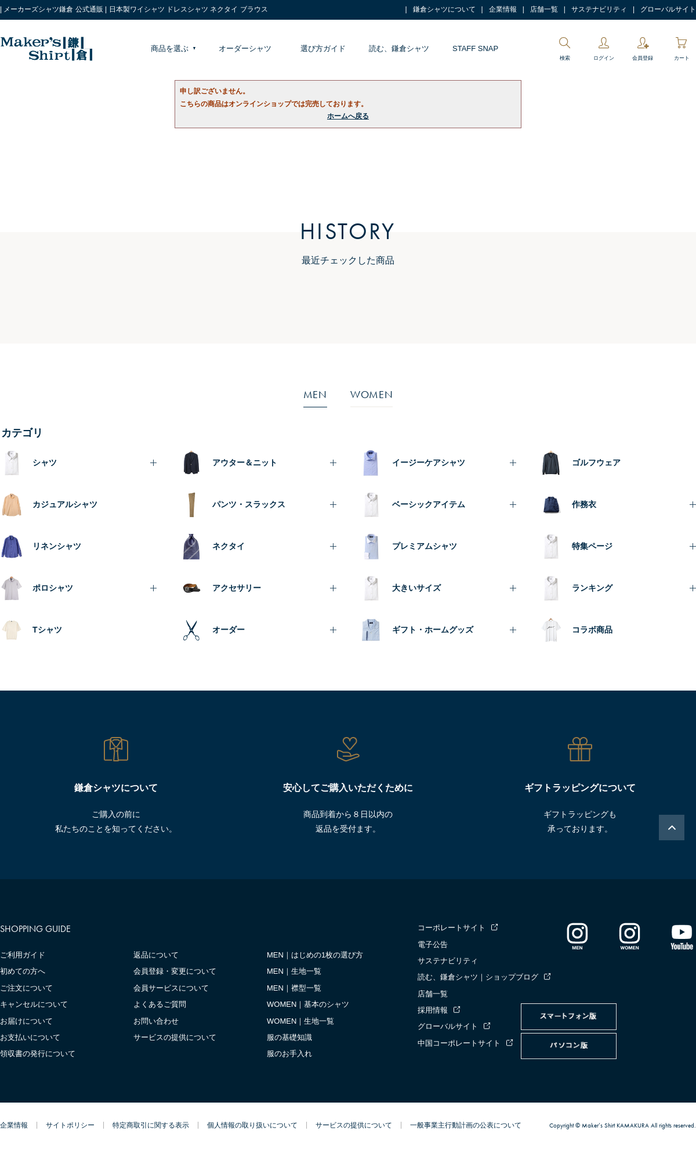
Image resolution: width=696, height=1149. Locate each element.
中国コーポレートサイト (459, 1043)
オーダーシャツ (245, 48)
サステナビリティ (599, 9)
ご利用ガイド (22, 955)
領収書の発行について (37, 1053)
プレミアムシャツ (424, 546)
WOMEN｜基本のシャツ (308, 1004)
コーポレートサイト (451, 927)
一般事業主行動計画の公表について (465, 1125)
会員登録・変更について (174, 971)
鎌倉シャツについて (444, 9)
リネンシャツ (56, 546)
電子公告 (433, 944)
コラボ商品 (592, 629)
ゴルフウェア (596, 462)
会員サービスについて (171, 988)
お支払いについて (30, 1037)
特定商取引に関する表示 (151, 1125)
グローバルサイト (668, 9)
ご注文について (26, 988)
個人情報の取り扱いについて (252, 1125)
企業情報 (503, 9)
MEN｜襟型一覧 (294, 988)
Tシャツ (47, 629)
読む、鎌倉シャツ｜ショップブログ (478, 977)
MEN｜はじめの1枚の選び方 (315, 955)
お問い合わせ (156, 1021)
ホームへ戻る (348, 116)
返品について (156, 955)
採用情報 (433, 1010)
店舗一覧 (544, 9)
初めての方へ (22, 971)
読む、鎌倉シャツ (399, 48)
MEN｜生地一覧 (294, 971)
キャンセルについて (34, 1004)
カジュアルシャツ (64, 504)
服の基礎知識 (289, 1037)
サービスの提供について (174, 1037)
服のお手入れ (289, 1053)
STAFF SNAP (475, 48)
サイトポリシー (70, 1125)
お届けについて (26, 1021)
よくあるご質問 (159, 1004)
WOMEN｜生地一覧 (300, 1021)
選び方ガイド (323, 48)
